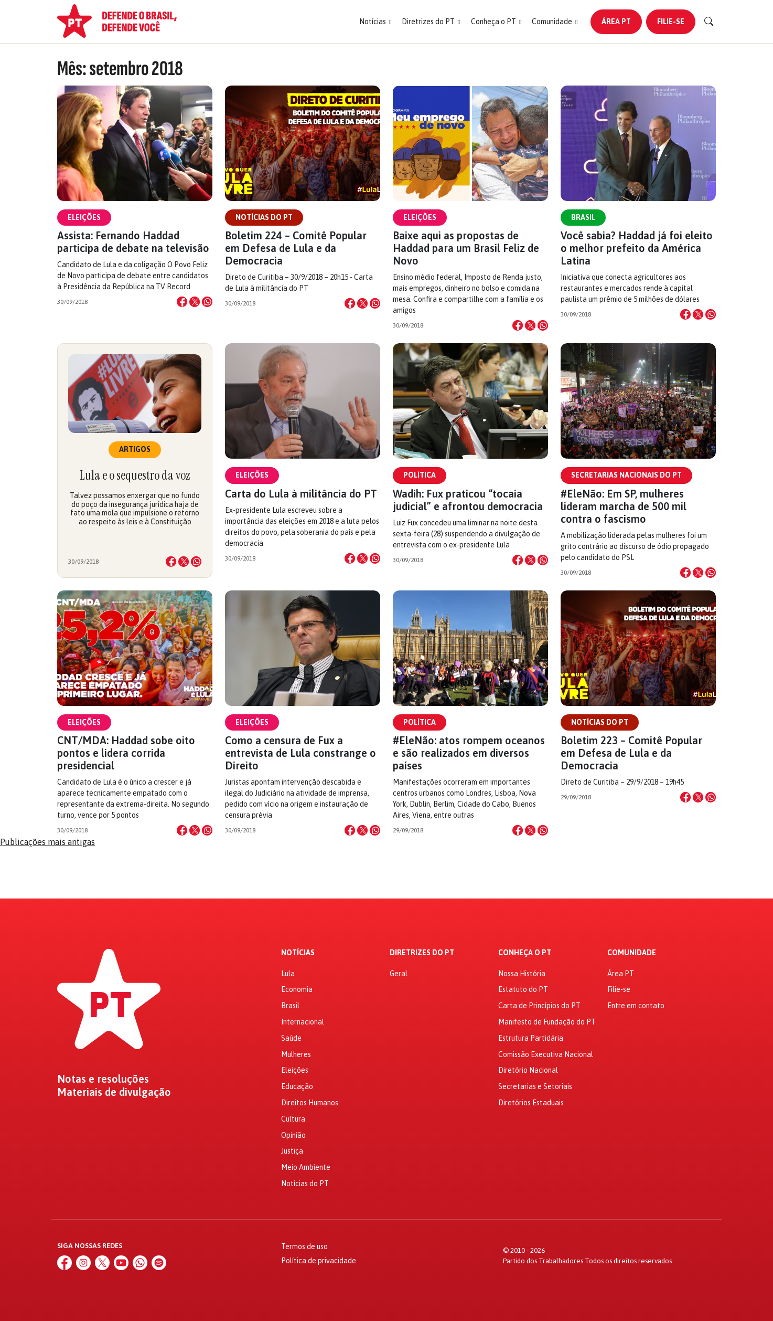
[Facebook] (64, 1262)
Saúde (291, 1038)
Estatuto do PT (523, 989)
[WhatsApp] (140, 1262)
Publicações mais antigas (47, 842)
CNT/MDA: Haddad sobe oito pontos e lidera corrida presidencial (126, 753)
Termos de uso (304, 1246)
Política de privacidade (318, 1260)
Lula (288, 973)
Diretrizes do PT (422, 953)
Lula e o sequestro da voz (135, 475)
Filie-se (670, 21)
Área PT (616, 21)
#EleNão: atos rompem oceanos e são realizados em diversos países (469, 753)
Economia (297, 989)
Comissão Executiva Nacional (545, 1054)
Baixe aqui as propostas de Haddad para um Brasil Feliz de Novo (466, 248)
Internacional (302, 1022)
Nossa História (521, 973)
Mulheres (296, 1054)
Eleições (84, 217)
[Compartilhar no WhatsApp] (207, 302)
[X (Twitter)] (102, 1262)
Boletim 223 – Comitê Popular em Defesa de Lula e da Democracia (631, 753)
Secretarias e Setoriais (535, 1086)
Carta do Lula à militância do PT (301, 494)
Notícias (298, 953)
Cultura (293, 1119)
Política (419, 475)
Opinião (293, 1135)
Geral (398, 973)
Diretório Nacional (528, 1070)
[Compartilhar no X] (194, 302)
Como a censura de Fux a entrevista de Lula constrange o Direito (300, 753)
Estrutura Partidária (530, 1038)
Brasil (583, 217)
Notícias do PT (264, 217)
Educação (297, 1086)
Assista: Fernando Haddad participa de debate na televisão (133, 241)
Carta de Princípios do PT (539, 1005)
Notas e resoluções (103, 1079)
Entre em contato (635, 1005)
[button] (375, 21)
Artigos (135, 449)
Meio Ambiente (305, 1167)
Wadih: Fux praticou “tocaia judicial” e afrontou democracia (468, 500)
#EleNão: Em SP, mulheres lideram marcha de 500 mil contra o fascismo (623, 506)
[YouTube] (121, 1262)
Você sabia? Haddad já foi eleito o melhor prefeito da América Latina (637, 248)
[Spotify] (159, 1262)
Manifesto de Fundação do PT (547, 1022)
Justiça (292, 1151)
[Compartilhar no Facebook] (182, 302)
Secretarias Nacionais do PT (626, 475)
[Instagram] (83, 1262)
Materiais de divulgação (114, 1092)
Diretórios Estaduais (531, 1102)
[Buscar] (709, 21)
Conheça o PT (524, 953)
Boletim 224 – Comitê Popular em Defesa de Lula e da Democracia (296, 248)
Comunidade (631, 953)
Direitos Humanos (309, 1102)
